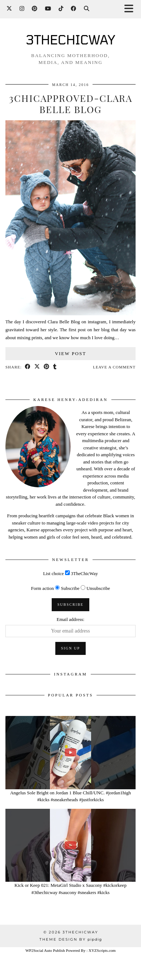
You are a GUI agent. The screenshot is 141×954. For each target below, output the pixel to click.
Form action (42, 588)
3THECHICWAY (70, 39)
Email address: (71, 619)
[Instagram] (22, 9)
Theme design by (70, 939)
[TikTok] (61, 9)
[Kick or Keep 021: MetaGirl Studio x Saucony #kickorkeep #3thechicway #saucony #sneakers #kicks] (70, 845)
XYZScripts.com (102, 950)
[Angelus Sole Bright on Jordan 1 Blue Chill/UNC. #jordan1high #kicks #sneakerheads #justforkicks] (70, 752)
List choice (53, 573)
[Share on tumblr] (55, 367)
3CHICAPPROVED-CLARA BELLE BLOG (70, 104)
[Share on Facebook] (28, 367)
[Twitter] (9, 9)
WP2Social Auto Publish (45, 950)
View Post (70, 353)
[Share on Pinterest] (46, 367)
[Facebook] (74, 9)
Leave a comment (114, 367)
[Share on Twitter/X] (37, 367)
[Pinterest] (35, 9)
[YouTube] (48, 9)
